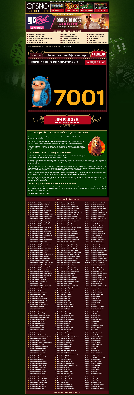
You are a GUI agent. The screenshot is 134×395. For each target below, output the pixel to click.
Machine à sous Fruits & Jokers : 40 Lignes (68, 336)
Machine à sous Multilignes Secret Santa (95, 218)
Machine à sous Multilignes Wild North (95, 233)
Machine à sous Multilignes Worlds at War (95, 203)
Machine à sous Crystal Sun (64, 352)
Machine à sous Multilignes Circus (38, 252)
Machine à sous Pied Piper (63, 298)
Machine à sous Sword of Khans (65, 361)
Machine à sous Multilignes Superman (94, 204)
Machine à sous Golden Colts (64, 313)
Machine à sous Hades (91, 377)
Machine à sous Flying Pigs (64, 317)
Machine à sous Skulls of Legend (38, 310)
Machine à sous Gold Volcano (92, 369)
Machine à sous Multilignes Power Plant (67, 277)
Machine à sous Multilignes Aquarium (94, 252)
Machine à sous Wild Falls (91, 348)
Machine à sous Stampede (63, 323)
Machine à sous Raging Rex (64, 346)
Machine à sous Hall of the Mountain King (67, 354)
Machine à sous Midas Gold (37, 306)
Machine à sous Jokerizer (36, 333)
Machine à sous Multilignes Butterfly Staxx (40, 285)
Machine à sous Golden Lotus (92, 296)
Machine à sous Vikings (91, 323)
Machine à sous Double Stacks (64, 329)
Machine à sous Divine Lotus (64, 357)
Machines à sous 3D (68, 34)
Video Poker (101, 11)
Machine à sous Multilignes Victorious (94, 216)
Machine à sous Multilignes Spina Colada (67, 285)
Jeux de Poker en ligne (69, 40)
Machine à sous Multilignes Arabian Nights (96, 212)
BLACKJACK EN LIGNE (86, 11)
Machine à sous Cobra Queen (92, 380)
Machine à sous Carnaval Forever (93, 344)
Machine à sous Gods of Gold (37, 373)
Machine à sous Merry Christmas (65, 334)
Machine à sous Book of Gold (64, 378)
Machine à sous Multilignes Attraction (94, 220)
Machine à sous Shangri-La (64, 292)
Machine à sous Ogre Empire (37, 312)
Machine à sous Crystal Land (64, 308)
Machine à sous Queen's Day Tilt (38, 350)
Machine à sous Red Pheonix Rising (94, 294)
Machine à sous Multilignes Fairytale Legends (68, 256)
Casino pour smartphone (96, 36)
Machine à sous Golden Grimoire (38, 338)
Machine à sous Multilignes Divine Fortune (96, 260)
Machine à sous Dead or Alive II (93, 354)
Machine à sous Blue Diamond (64, 296)
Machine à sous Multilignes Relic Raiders (95, 214)
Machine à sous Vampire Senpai (38, 367)
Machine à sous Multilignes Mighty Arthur (67, 287)
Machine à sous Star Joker (63, 348)
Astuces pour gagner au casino (38, 42)
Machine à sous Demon (36, 357)
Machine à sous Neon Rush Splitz (65, 363)
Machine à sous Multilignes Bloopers (39, 246)
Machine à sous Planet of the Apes (94, 325)
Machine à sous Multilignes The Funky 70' (67, 214)
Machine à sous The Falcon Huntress (39, 304)
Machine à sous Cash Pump (64, 359)
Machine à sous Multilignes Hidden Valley (67, 245)
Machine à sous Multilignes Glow (38, 237)
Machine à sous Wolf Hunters (92, 313)
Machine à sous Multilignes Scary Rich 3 (40, 212)
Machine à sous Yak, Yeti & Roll (38, 334)
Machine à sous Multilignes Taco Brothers (40, 231)
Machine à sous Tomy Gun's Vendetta (94, 384)
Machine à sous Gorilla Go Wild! (93, 223)
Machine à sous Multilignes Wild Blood (66, 235)
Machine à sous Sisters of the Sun (38, 380)
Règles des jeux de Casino (37, 36)
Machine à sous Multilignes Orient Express (96, 287)
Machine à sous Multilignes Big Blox (66, 264)
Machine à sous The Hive (63, 367)
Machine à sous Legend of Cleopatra (94, 306)
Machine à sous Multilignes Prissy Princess (96, 273)
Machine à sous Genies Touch (64, 243)
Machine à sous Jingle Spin (37, 325)
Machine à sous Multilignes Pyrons (38, 277)
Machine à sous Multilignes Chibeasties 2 (67, 269)
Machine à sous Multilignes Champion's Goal (41, 235)
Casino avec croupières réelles (98, 42)
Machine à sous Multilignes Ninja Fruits (95, 225)
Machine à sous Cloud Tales (64, 310)
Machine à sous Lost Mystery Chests (94, 388)
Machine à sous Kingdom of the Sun (94, 308)
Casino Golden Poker (33, 46)
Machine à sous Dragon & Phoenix (38, 361)
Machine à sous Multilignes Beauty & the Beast (41, 262)
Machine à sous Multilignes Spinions (94, 245)
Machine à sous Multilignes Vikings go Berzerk (68, 262)
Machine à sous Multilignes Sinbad (38, 241)
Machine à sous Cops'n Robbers (93, 235)
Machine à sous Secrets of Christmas (39, 260)
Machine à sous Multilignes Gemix (94, 227)
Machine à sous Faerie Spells (64, 344)
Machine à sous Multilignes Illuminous (95, 243)
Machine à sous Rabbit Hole (92, 375)
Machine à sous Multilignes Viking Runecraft (41, 273)
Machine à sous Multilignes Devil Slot (66, 222)
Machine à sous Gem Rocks (92, 298)
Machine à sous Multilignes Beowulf (39, 245)
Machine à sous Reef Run (91, 331)
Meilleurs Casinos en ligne (37, 34)
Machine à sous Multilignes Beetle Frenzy (40, 218)
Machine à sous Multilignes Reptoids (39, 287)
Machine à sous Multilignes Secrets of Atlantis (41, 254)
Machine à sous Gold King (92, 304)
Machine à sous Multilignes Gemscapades (40, 210)
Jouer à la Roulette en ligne (70, 38)
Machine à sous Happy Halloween (93, 229)
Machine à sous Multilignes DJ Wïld (94, 237)
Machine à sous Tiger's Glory (37, 344)
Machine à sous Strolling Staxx (93, 338)
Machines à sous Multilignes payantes (67, 199)
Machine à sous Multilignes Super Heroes (67, 258)
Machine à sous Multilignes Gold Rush (39, 250)
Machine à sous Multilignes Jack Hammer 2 (68, 208)
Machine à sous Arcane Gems (92, 365)
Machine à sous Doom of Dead (37, 369)
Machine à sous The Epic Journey (93, 241)
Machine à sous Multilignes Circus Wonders (68, 281)
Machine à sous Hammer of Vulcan (38, 377)
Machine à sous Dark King (63, 375)
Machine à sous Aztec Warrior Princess (40, 317)
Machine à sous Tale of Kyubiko (38, 386)
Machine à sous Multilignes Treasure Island (96, 254)
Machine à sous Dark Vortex (92, 321)
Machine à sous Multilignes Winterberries (40, 271)
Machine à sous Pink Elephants (65, 290)
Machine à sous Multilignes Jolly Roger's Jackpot (69, 212)
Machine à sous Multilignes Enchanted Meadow (69, 225)
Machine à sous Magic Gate (64, 294)
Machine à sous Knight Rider (37, 388)
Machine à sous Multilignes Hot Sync (94, 279)
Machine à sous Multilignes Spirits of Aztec (96, 250)
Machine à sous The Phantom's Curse (94, 333)
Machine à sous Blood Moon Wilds (38, 363)
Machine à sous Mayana (36, 283)
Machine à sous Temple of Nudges (38, 356)
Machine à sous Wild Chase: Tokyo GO (95, 357)
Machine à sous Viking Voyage (37, 354)
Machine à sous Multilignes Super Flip (94, 275)
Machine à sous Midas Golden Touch (94, 356)
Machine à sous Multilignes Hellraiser (94, 206)
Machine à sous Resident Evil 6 (93, 382)
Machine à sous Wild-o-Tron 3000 (38, 340)
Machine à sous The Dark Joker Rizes (94, 268)
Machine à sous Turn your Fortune (65, 338)
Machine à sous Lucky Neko (92, 367)
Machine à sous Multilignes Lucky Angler (67, 206)
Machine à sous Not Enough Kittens (94, 290)
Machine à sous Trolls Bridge (64, 342)
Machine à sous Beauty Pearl (92, 378)
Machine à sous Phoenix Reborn (93, 352)
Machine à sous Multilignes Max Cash (66, 203)
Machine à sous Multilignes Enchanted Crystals (69, 227)
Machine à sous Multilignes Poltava (94, 246)
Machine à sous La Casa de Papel (38, 382)
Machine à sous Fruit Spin (63, 300)
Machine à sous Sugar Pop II (92, 302)
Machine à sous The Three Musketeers (66, 241)
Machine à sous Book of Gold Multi (38, 378)
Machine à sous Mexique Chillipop (94, 319)
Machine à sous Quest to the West (93, 363)
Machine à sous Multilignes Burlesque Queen (68, 246)
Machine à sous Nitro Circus (37, 321)
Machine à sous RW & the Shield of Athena (67, 365)
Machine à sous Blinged (91, 371)
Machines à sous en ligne (96, 34)
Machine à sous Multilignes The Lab (94, 231)
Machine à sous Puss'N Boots (37, 294)
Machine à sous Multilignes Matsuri (66, 273)
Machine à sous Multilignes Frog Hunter (67, 210)
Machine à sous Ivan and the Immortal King (41, 342)
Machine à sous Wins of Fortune (38, 279)
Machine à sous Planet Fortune (93, 300)
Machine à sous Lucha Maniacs (38, 308)
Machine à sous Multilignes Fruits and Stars (41, 239)
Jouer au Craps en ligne (36, 40)
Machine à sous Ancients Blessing (65, 380)
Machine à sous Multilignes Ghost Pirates (95, 208)
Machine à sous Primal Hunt (37, 375)
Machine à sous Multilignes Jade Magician (40, 275)
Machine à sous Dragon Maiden (38, 348)
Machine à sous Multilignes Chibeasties (95, 269)
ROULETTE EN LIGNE (72, 11)
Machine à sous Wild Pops (63, 369)
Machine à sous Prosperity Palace (65, 315)
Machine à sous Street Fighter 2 (38, 371)
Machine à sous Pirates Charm (93, 312)
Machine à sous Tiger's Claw (64, 302)
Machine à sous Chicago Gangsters (94, 336)
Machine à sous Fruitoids (63, 333)
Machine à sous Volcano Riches (65, 306)
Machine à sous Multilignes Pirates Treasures (41, 248)
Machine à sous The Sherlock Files (38, 281)
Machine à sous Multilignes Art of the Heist (68, 248)
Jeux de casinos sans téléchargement (40, 38)
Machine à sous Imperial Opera (93, 310)
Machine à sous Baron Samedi (64, 321)
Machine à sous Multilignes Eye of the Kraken (68, 233)
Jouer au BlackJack (95, 38)
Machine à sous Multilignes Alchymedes (67, 260)
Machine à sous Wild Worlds (64, 356)
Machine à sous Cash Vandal (37, 384)
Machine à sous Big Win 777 (37, 359)
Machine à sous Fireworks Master (93, 281)
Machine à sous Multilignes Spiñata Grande (41, 223)
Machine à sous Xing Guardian (64, 283)
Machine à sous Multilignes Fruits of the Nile (68, 239)
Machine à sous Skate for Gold (64, 371)
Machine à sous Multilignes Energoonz (39, 225)
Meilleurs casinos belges (69, 36)
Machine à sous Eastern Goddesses (66, 289)
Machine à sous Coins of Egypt (93, 327)
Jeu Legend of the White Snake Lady (94, 262)
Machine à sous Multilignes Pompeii (66, 204)
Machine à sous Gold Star (36, 296)
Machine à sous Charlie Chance (38, 365)
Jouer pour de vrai (67, 120)
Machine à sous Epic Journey (37, 302)
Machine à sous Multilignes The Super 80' (67, 216)
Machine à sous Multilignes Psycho (39, 229)
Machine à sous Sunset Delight (37, 313)
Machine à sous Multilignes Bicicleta (66, 266)
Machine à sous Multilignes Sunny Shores (95, 277)
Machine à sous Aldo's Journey (93, 361)
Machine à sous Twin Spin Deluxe (38, 292)
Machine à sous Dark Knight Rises (94, 210)
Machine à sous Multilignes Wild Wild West (40, 269)
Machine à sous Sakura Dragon (37, 352)
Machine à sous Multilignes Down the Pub (95, 248)
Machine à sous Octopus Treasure (65, 373)
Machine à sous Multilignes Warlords (94, 256)
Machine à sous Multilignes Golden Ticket (40, 227)
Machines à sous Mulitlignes (54, 46)
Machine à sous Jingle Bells (92, 289)
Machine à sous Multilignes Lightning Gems (96, 285)
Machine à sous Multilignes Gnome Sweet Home (69, 218)
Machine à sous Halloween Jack (65, 327)
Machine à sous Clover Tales (64, 312)
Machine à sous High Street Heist (65, 388)
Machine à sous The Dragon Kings (65, 319)
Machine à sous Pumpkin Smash (93, 283)
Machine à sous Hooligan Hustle (65, 386)
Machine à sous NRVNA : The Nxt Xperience (68, 254)
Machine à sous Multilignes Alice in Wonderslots (69, 252)
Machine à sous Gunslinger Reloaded (66, 350)
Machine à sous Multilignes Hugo (38, 208)
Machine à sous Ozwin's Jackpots (38, 300)
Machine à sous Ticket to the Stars (65, 340)
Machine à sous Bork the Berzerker (66, 304)
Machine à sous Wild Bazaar (37, 329)
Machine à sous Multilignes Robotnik (39, 268)
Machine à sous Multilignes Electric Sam (67, 231)
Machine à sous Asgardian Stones (38, 298)
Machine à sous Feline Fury (64, 377)
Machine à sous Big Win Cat (92, 317)
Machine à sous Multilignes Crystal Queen (40, 243)
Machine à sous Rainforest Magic (93, 359)
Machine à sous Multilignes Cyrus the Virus (68, 271)
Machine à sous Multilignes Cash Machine (95, 222)
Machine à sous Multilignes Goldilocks (66, 279)
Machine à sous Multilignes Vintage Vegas (40, 222)
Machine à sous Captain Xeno (92, 386)
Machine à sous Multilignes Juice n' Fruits (95, 239)
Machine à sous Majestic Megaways (94, 373)
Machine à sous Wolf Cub (91, 329)
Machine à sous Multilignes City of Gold (40, 203)
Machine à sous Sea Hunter (37, 289)
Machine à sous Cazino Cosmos (93, 334)
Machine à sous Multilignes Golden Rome (40, 220)
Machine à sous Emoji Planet (37, 327)
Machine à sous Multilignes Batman (39, 206)
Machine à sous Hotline (63, 325)
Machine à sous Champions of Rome (39, 346)
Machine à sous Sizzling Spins (93, 315)
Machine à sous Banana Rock (92, 350)
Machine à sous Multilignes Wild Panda (40, 204)
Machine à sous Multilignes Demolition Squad (41, 214)
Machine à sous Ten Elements (37, 290)
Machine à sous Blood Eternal (37, 323)
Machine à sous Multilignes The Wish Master (68, 220)
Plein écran (37, 55)
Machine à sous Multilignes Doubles (94, 266)
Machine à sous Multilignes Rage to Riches (41, 233)
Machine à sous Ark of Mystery (93, 342)
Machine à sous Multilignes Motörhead (39, 256)
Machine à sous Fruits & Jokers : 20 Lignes (41, 336)
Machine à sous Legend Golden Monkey (40, 258)
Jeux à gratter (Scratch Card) (71, 42)
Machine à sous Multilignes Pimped (66, 229)
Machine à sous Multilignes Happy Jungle (67, 250)
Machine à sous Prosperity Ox (64, 384)
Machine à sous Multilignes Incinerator (95, 264)
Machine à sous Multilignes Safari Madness (41, 216)
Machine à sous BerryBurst (37, 331)
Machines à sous (57, 11)
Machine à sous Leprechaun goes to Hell (40, 315)
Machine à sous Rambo (63, 382)
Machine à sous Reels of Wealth (38, 319)
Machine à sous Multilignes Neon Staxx (67, 223)
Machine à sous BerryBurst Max (65, 331)
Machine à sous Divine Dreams (93, 340)
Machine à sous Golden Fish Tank (93, 271)
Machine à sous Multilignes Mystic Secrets (67, 237)
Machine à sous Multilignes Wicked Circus (67, 268)
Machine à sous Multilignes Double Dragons (96, 258)
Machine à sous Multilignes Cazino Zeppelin (41, 266)
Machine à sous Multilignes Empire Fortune (41, 264)
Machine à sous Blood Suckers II (93, 292)
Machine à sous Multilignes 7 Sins (65, 275)
